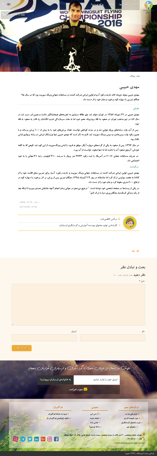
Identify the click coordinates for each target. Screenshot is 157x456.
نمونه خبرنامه (78, 389)
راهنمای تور (131, 427)
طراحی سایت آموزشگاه (145, 454)
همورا (127, 454)
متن (141, 281)
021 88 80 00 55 (15, 15)
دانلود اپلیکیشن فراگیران (57, 418)
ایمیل (73, 331)
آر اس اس (94, 414)
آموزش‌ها (123, 5)
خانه (135, 5)
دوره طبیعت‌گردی (131, 418)
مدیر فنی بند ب (131, 414)
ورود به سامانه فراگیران (57, 414)
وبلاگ (111, 5)
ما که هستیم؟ (97, 5)
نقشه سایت (94, 418)
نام (143, 331)
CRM (132, 453)
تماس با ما (94, 423)
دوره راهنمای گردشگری (131, 423)
